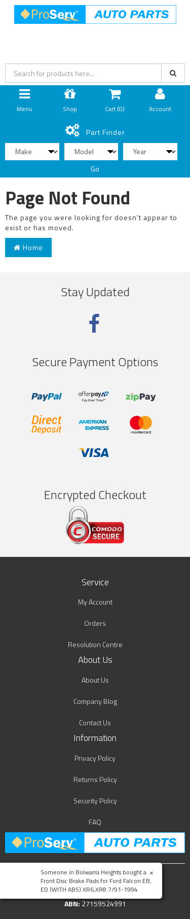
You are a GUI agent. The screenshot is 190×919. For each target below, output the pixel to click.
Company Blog (95, 701)
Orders (95, 623)
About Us (95, 680)
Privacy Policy (95, 758)
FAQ (95, 822)
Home (28, 247)
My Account (95, 601)
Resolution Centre (95, 644)
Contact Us (95, 722)
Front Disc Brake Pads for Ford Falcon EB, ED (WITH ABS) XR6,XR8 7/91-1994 (96, 885)
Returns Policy (95, 779)
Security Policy (95, 800)
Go (95, 168)
